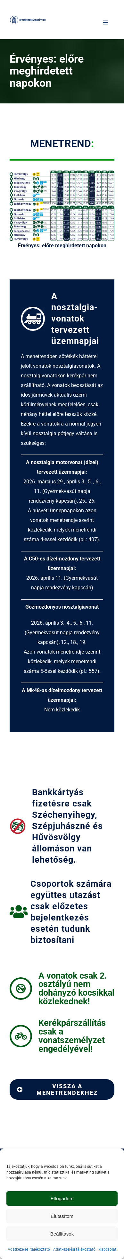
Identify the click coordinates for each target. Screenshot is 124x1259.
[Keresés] (93, 22)
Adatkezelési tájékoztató (29, 1249)
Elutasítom (62, 1216)
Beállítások (62, 1234)
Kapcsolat (107, 1249)
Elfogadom (62, 1198)
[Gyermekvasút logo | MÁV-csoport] (28, 18)
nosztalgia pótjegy (53, 433)
